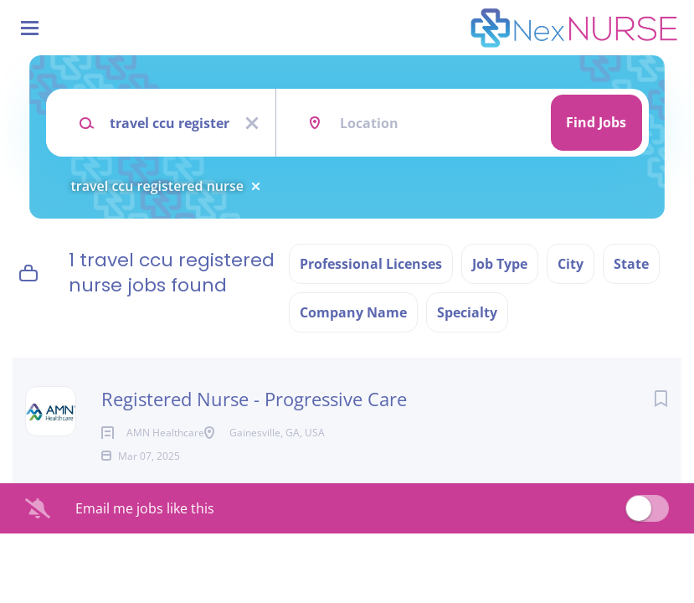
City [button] (570, 264)
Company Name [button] (353, 312)
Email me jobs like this (144, 535)
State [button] (631, 264)
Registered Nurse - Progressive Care (254, 398)
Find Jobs (596, 122)
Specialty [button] (467, 312)
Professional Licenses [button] (371, 264)
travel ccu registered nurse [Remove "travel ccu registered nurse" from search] (157, 186)
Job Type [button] (499, 264)
